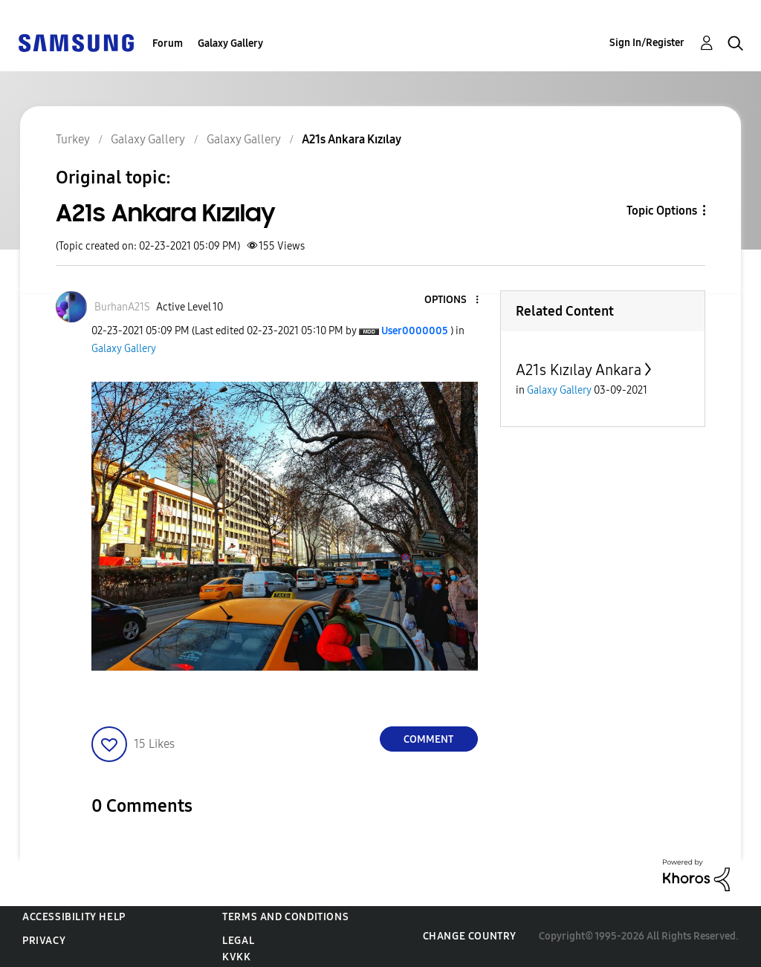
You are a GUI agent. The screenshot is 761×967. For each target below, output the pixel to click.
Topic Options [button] (661, 211)
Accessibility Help (74, 917)
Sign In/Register (646, 42)
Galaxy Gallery (230, 43)
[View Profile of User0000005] (414, 331)
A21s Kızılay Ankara (578, 370)
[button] (452, 300)
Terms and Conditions (285, 917)
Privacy (43, 940)
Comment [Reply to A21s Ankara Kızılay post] (428, 739)
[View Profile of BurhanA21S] (122, 307)
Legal (238, 940)
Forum (167, 43)
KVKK (236, 957)
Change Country (469, 936)
